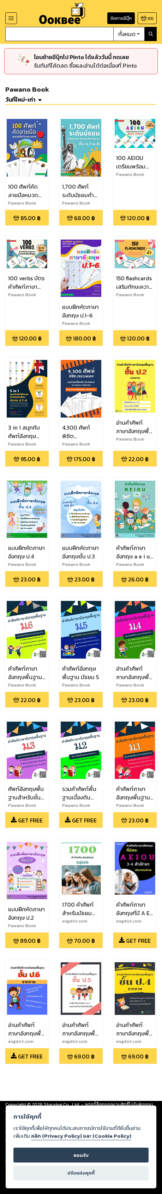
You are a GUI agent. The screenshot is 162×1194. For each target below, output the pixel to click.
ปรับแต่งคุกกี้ (81, 1173)
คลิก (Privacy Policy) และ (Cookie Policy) (81, 1136)
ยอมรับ (81, 1155)
